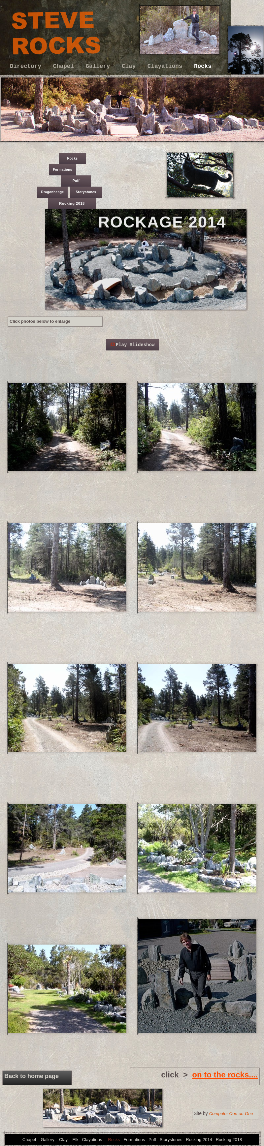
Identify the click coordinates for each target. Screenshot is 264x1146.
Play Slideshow (135, 344)
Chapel (65, 66)
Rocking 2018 (72, 203)
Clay (130, 66)
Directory (27, 66)
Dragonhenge (52, 192)
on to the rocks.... (225, 1074)
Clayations (167, 66)
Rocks (203, 66)
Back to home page (31, 1076)
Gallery (100, 66)
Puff (76, 181)
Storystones (86, 192)
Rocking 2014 (199, 1139)
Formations (62, 169)
